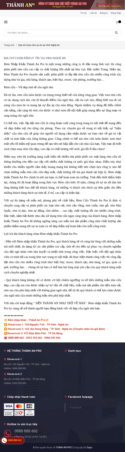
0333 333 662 (19, 383)
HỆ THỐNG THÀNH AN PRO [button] (24, 350)
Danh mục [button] (74, 350)
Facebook (75, 407)
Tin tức (83, 13)
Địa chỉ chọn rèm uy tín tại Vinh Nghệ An (35, 58)
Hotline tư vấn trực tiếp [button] (22, 424)
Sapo (89, 447)
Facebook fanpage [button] (80, 396)
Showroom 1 (14, 359)
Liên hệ (93, 13)
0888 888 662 (19, 368)
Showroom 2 (14, 374)
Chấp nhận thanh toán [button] (21, 396)
